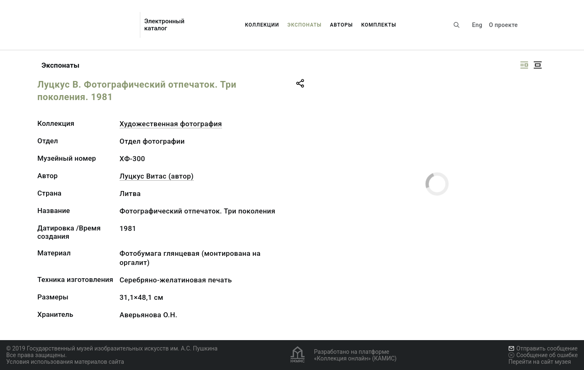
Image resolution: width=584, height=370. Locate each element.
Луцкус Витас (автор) (157, 176)
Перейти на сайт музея (539, 361)
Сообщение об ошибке (543, 355)
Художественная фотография (171, 124)
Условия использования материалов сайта (65, 361)
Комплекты (378, 25)
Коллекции (262, 25)
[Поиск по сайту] (456, 25)
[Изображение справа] (524, 65)
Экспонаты (304, 25)
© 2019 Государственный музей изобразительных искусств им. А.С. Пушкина (111, 348)
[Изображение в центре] (537, 65)
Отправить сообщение (542, 348)
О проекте (503, 25)
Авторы (341, 25)
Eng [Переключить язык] (477, 25)
